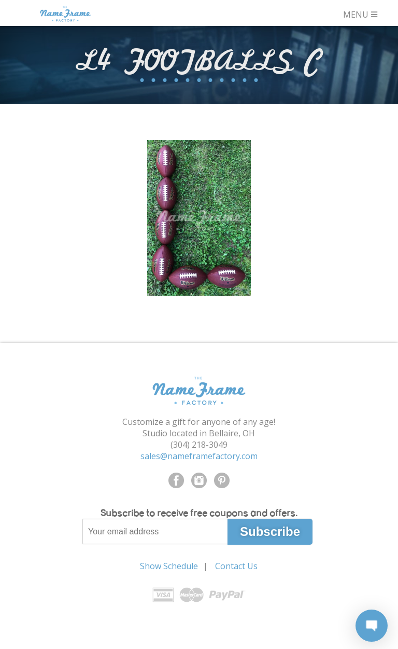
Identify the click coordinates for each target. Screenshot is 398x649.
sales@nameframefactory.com (199, 456)
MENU (360, 13)
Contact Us (236, 566)
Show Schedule (169, 566)
